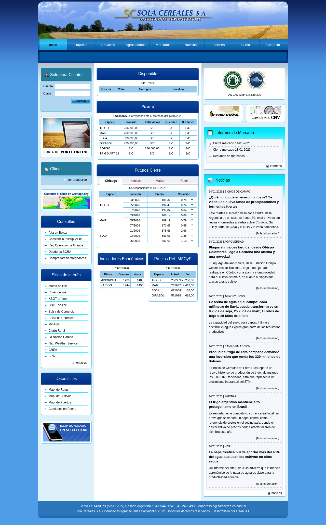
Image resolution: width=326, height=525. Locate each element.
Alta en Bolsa (58, 232)
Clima (245, 45)
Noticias (191, 45)
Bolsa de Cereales (61, 318)
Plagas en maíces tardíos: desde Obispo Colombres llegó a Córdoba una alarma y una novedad (242, 251)
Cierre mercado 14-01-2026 (231, 143)
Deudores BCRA (60, 252)
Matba (160, 181)
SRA (52, 356)
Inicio (53, 45)
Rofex (184, 181)
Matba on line (58, 286)
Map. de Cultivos (60, 396)
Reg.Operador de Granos (66, 245)
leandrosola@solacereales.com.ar (222, 506)
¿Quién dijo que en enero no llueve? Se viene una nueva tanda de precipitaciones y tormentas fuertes (244, 201)
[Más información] (267, 233)
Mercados (163, 45)
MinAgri (54, 324)
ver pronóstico (77, 180)
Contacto (273, 45)
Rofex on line (57, 292)
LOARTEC (243, 511)
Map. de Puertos (60, 402)
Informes (218, 45)
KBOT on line (58, 299)
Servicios (108, 45)
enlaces (81, 362)
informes (276, 166)
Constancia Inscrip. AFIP (65, 239)
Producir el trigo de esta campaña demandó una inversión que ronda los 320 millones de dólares (244, 356)
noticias (276, 493)
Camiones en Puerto (62, 409)
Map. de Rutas (59, 389)
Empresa (80, 45)
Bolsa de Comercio (61, 311)
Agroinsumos (136, 45)
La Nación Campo (61, 337)
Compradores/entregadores (67, 258)
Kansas (135, 181)
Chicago (111, 181)
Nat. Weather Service (63, 343)
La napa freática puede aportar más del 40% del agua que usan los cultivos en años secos (244, 456)
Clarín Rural (57, 330)
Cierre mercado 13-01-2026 (231, 149)
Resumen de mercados (228, 156)
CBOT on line (58, 305)
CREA (53, 350)
